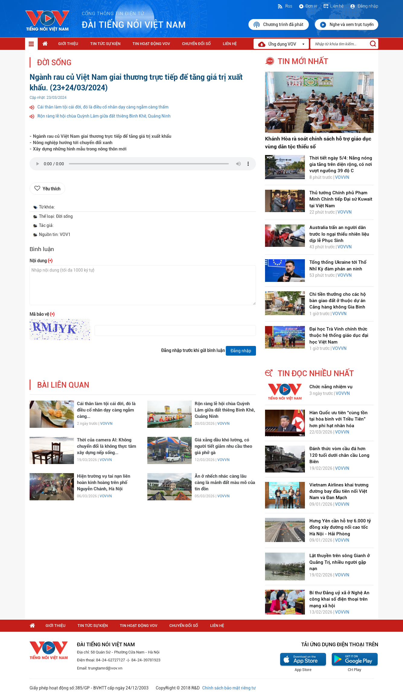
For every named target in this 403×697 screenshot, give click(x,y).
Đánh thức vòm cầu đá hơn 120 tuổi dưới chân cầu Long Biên (339, 455)
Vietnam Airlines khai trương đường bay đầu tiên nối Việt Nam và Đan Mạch (339, 491)
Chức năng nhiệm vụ (331, 386)
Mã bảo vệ (42, 314)
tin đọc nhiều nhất (316, 373)
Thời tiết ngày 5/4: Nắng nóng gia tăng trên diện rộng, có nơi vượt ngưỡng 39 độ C (340, 164)
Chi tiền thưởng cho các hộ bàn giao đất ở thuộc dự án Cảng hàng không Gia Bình (337, 301)
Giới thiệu (68, 43)
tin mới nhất (303, 61)
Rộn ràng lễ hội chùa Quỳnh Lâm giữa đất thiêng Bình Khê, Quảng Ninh (104, 116)
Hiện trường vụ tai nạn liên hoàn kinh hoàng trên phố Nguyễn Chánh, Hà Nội (103, 482)
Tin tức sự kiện (105, 43)
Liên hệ (333, 6)
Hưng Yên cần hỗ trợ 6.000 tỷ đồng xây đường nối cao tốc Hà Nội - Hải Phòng (340, 527)
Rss (284, 6)
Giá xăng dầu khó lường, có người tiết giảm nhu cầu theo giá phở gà (223, 446)
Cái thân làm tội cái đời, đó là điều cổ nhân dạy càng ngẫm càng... (106, 410)
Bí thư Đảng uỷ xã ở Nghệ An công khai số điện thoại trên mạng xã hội (339, 599)
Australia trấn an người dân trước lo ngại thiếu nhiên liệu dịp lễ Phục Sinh (339, 234)
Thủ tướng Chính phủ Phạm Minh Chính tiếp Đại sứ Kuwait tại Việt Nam (340, 199)
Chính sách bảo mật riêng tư (228, 688)
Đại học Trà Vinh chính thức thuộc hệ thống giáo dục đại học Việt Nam (338, 335)
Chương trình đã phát (278, 24)
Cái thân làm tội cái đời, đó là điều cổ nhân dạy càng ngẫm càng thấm (102, 107)
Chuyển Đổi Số (196, 43)
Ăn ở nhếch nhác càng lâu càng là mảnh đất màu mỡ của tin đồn (225, 482)
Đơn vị (307, 6)
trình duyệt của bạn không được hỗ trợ (143, 165)
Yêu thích (51, 188)
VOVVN (106, 423)
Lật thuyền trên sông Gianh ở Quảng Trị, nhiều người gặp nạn (339, 562)
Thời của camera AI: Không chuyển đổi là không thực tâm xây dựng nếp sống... (106, 446)
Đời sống (54, 62)
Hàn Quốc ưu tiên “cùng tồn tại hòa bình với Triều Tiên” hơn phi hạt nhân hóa (338, 419)
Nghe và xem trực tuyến (346, 24)
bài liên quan (63, 385)
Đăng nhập (364, 6)
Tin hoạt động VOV (151, 43)
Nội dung (41, 260)
